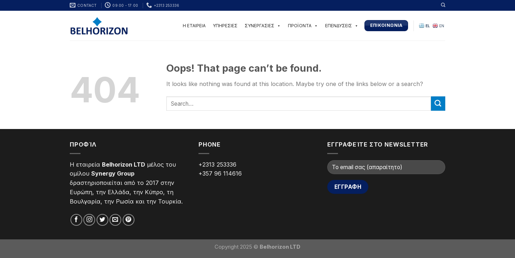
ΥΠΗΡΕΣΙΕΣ (225, 25)
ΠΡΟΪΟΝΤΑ (303, 25)
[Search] (443, 5)
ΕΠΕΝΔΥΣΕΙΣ (341, 25)
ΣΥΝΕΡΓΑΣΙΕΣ (263, 25)
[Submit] (438, 103)
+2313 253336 (217, 164)
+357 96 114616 (220, 173)
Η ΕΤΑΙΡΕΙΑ (194, 25)
